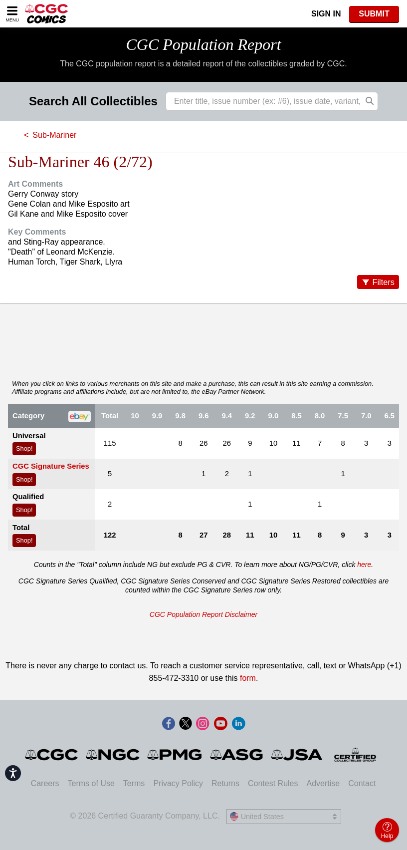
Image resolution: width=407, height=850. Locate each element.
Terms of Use (91, 783)
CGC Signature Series (50, 466)
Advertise (323, 783)
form (248, 678)
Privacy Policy (178, 783)
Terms (134, 783)
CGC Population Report (203, 44)
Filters (383, 282)
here (364, 564)
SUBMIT (374, 13)
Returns (225, 783)
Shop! (24, 448)
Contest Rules (273, 783)
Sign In (326, 13)
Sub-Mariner (54, 135)
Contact (362, 783)
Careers (45, 783)
